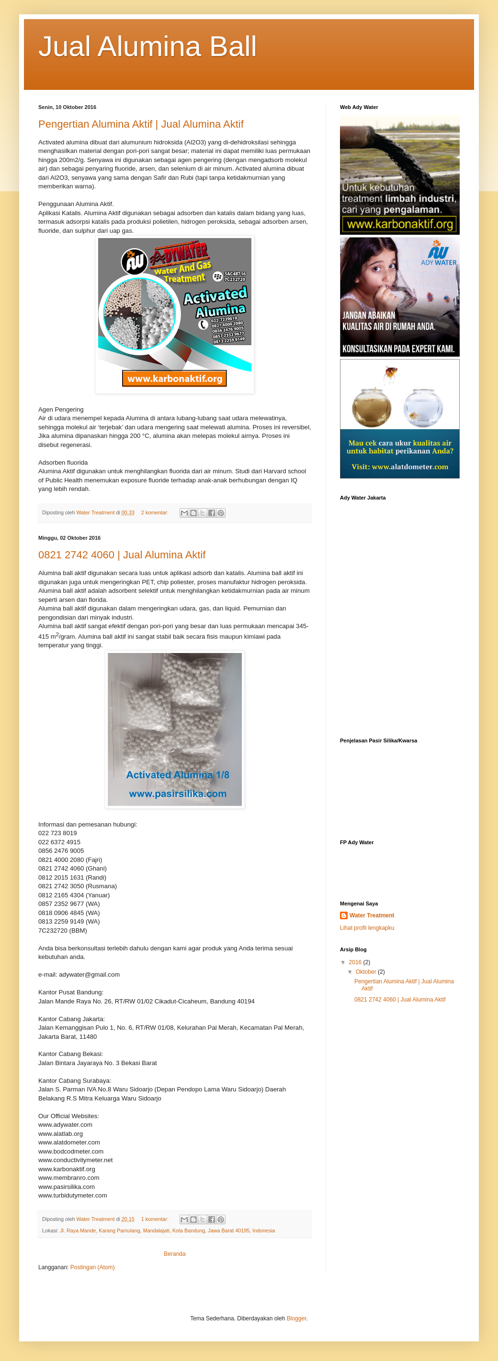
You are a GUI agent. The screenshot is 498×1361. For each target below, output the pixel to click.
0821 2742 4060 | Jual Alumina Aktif (121, 555)
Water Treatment (372, 915)
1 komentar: (155, 1219)
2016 (356, 962)
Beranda (174, 1254)
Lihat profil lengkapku (367, 928)
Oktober (367, 972)
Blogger (296, 1318)
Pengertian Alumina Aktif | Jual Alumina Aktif (141, 124)
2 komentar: (155, 512)
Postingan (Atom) (92, 1267)
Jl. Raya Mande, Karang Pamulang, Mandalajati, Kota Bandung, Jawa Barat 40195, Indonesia (167, 1230)
